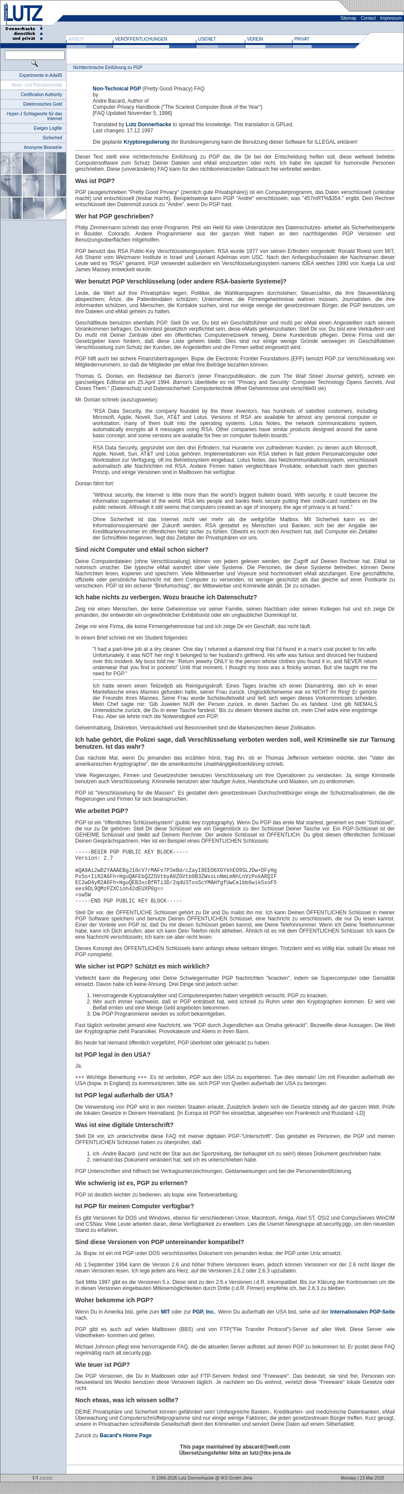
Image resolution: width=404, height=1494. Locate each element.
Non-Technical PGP (117, 89)
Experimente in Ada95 (40, 75)
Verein (255, 39)
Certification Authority (42, 94)
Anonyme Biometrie (43, 147)
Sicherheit (52, 137)
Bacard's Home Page (126, 1447)
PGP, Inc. (203, 1324)
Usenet (207, 39)
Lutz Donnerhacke (148, 124)
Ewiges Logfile (48, 128)
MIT (165, 1324)
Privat (302, 39)
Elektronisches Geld (42, 104)
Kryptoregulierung (147, 142)
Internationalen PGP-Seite (362, 1324)
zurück (41, 1489)
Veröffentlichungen (141, 39)
